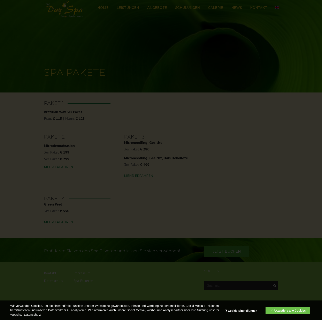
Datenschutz (32, 315)
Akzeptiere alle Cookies (290, 310)
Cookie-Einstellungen (242, 311)
